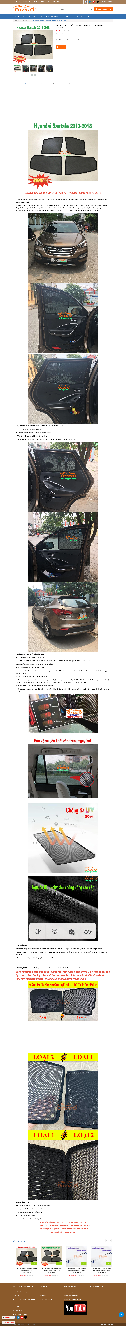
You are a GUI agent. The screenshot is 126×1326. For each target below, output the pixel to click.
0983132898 (56, 1)
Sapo (37, 1324)
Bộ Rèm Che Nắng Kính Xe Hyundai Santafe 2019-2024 (50, 1269)
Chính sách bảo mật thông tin (72, 1299)
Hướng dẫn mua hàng (45, 1299)
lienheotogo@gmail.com (24, 1)
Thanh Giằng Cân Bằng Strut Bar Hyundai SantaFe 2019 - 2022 (100, 1269)
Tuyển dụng (42, 1295)
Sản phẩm (32, 17)
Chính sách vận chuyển (71, 1292)
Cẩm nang (78, 17)
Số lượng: (58, 39)
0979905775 (41, 1)
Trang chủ (19, 17)
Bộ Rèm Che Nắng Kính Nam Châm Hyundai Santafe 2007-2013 (75, 1269)
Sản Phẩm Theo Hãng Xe (50, 17)
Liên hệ (88, 16)
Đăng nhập (103, 1)
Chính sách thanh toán (71, 1295)
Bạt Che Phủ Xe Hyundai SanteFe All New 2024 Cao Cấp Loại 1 (25, 1269)
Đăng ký (110, 1)
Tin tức (66, 17)
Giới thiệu (42, 1292)
